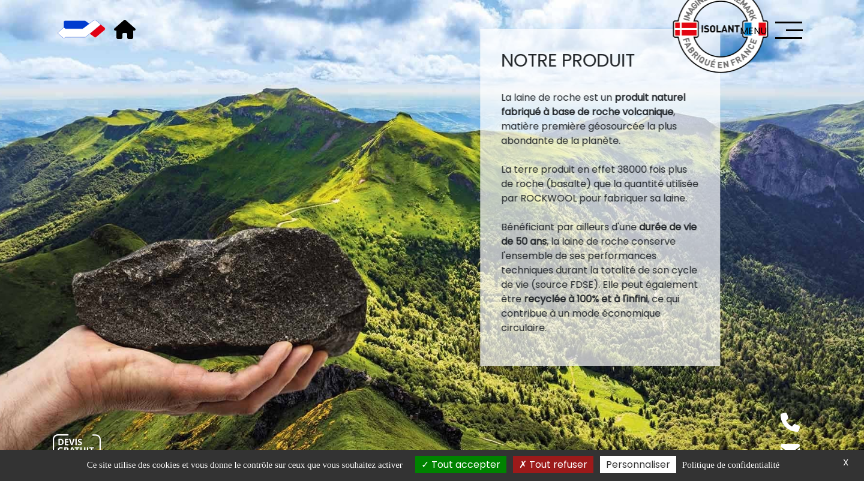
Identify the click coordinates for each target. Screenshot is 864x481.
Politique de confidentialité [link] (730, 465)
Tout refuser (553, 464)
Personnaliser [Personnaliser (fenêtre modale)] (638, 464)
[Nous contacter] (77, 448)
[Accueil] (82, 30)
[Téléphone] (790, 422)
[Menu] (789, 30)
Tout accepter (460, 464)
